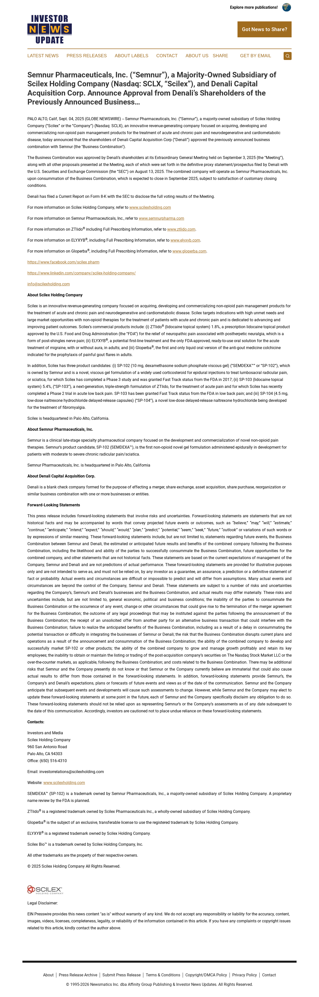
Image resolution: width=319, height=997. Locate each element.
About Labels (131, 55)
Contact (167, 55)
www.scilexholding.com (150, 207)
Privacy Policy (244, 975)
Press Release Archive (78, 975)
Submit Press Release (121, 975)
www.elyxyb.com (185, 240)
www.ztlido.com (181, 229)
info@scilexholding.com (48, 284)
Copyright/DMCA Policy (206, 975)
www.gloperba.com (189, 251)
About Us (197, 55)
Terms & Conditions (163, 975)
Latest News (43, 55)
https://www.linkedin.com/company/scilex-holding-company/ (81, 273)
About (48, 975)
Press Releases (87, 55)
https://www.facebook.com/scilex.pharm (63, 262)
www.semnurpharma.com (161, 218)
